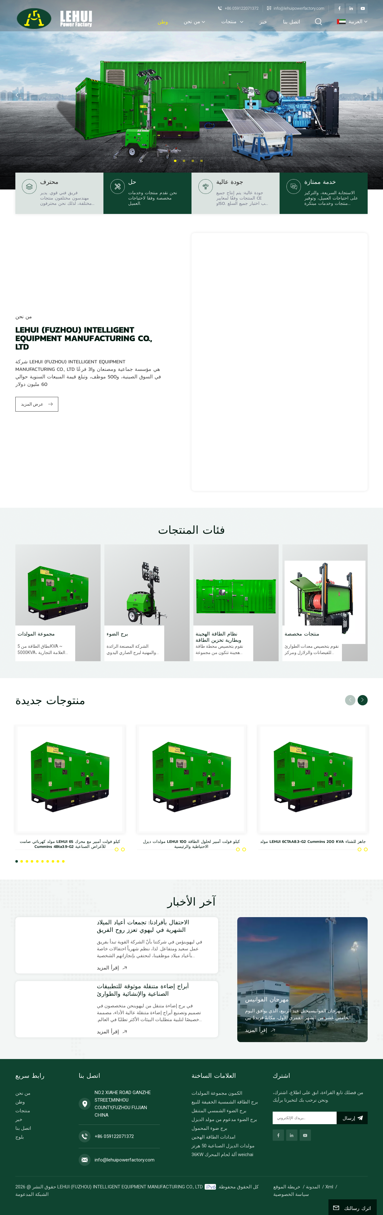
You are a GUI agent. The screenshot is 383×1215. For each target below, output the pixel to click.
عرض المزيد (37, 404)
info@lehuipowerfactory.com (299, 8)
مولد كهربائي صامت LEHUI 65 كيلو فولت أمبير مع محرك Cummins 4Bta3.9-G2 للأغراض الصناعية (70, 844)
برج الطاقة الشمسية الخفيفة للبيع (225, 1102)
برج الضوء (117, 634)
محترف (49, 182)
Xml (329, 1187)
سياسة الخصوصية (291, 1194)
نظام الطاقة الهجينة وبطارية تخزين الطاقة (218, 637)
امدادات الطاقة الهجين (213, 1137)
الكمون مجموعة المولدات (217, 1093)
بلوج (19, 1137)
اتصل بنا (291, 21)
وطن (163, 21)
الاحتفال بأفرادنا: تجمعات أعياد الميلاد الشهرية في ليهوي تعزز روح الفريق (143, 926)
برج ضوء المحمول (209, 1128)
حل (132, 182)
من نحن (192, 21)
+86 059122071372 (242, 8)
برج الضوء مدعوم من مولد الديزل (224, 1119)
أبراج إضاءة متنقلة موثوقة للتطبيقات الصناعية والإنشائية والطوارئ (143, 990)
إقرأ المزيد (112, 967)
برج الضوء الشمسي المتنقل (219, 1111)
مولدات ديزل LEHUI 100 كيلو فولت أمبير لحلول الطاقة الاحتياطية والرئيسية (191, 844)
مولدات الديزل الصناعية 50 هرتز (223, 1146)
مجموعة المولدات (36, 634)
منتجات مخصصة (302, 634)
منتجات (230, 21)
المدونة (313, 1187)
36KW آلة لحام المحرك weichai (222, 1154)
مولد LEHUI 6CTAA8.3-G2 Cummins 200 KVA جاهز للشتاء (313, 841)
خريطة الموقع (286, 1187)
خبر (263, 21)
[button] (175, 161)
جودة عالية (229, 182)
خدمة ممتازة (320, 182)
